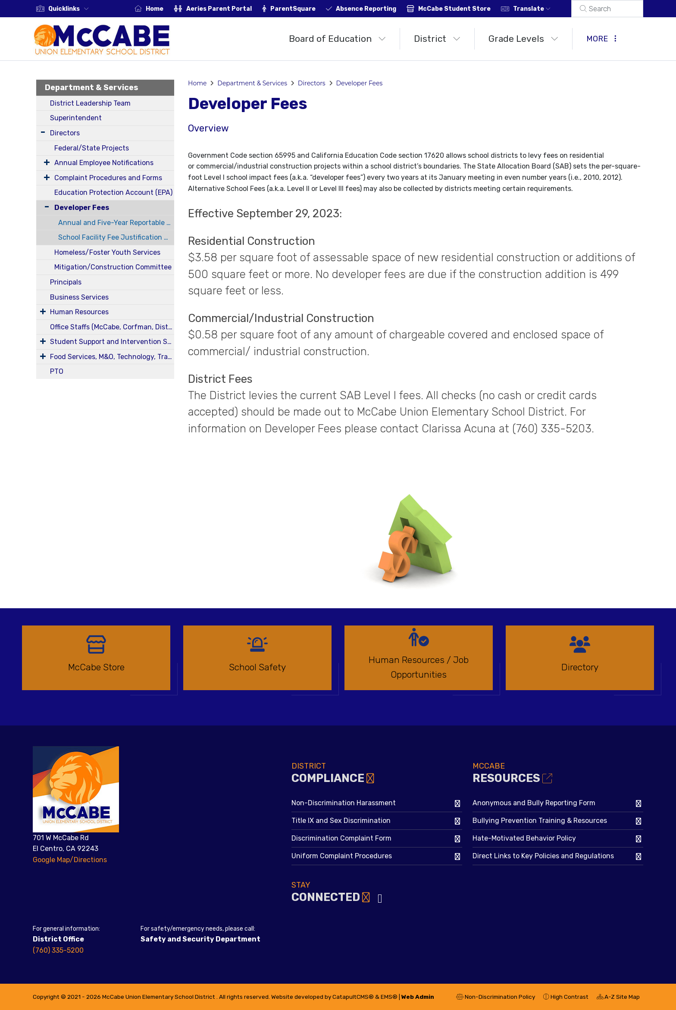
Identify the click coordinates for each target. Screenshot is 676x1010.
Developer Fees (81, 207)
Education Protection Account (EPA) (113, 192)
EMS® (389, 996)
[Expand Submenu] (43, 132)
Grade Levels (523, 38)
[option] (96, 661)
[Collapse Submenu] (45, 206)
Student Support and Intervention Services (112, 342)
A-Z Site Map (618, 998)
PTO (56, 371)
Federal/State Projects (91, 148)
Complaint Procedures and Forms (108, 178)
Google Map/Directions (70, 860)
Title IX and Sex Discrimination (341, 820)
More (601, 39)
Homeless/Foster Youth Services (107, 252)
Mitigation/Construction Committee (113, 267)
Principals (65, 282)
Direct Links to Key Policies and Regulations (543, 856)
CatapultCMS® (353, 996)
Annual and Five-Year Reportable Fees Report (116, 223)
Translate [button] (542, 9)
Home (165, 9)
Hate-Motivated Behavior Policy (524, 838)
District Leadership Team (90, 103)
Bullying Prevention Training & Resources (540, 820)
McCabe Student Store (465, 9)
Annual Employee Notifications (103, 163)
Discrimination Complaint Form (341, 838)
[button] (70, 9)
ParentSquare (303, 9)
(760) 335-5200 (58, 950)
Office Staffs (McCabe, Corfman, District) (112, 327)
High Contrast (569, 996)
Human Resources (79, 312)
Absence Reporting (376, 9)
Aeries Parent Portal (229, 9)
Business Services (79, 297)
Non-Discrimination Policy (495, 998)
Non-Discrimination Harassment (343, 803)
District (437, 38)
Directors (65, 133)
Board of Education (337, 38)
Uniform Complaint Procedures (341, 856)
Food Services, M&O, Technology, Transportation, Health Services (112, 357)
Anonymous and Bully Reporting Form (534, 803)
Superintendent (76, 118)
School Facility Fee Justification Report (116, 237)
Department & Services (91, 87)
